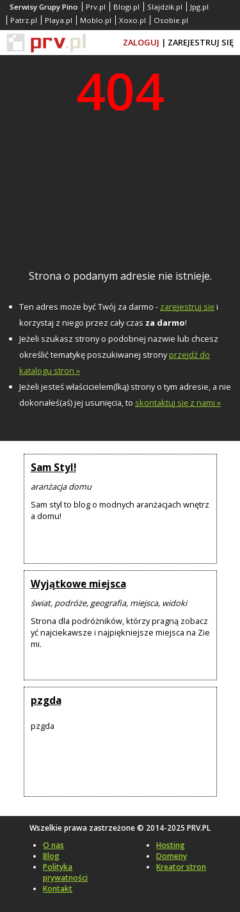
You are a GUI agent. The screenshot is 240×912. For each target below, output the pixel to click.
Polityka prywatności (65, 872)
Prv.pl (96, 7)
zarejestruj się (187, 306)
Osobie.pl (171, 20)
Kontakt (57, 888)
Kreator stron (181, 866)
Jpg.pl (199, 7)
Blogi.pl (126, 7)
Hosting (170, 845)
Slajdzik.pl (164, 7)
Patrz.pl (23, 20)
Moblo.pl (95, 20)
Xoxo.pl (132, 20)
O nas (53, 845)
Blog (51, 856)
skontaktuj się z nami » (178, 402)
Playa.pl (58, 20)
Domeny (171, 856)
